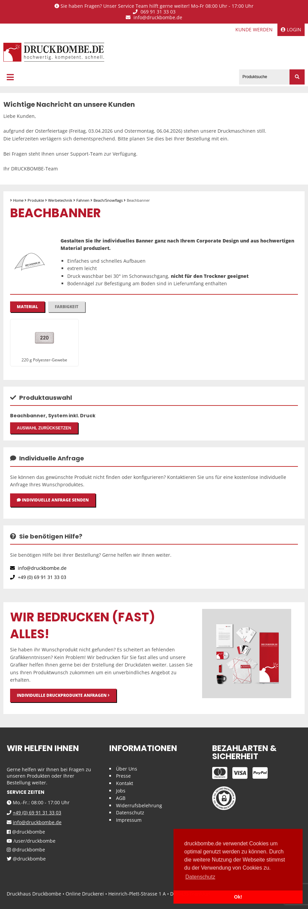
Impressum (129, 820)
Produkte (36, 200)
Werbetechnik (60, 200)
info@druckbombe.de (154, 18)
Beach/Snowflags (108, 200)
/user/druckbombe (31, 841)
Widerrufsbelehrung (139, 805)
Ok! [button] (238, 897)
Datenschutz (130, 812)
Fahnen (82, 200)
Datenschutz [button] (200, 877)
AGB (120, 798)
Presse (123, 776)
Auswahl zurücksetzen (44, 428)
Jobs (120, 790)
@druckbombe (26, 832)
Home (18, 200)
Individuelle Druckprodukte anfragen (63, 695)
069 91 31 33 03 (154, 12)
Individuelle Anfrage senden (53, 500)
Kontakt (124, 783)
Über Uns (126, 769)
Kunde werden (254, 29)
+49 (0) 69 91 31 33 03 (38, 577)
